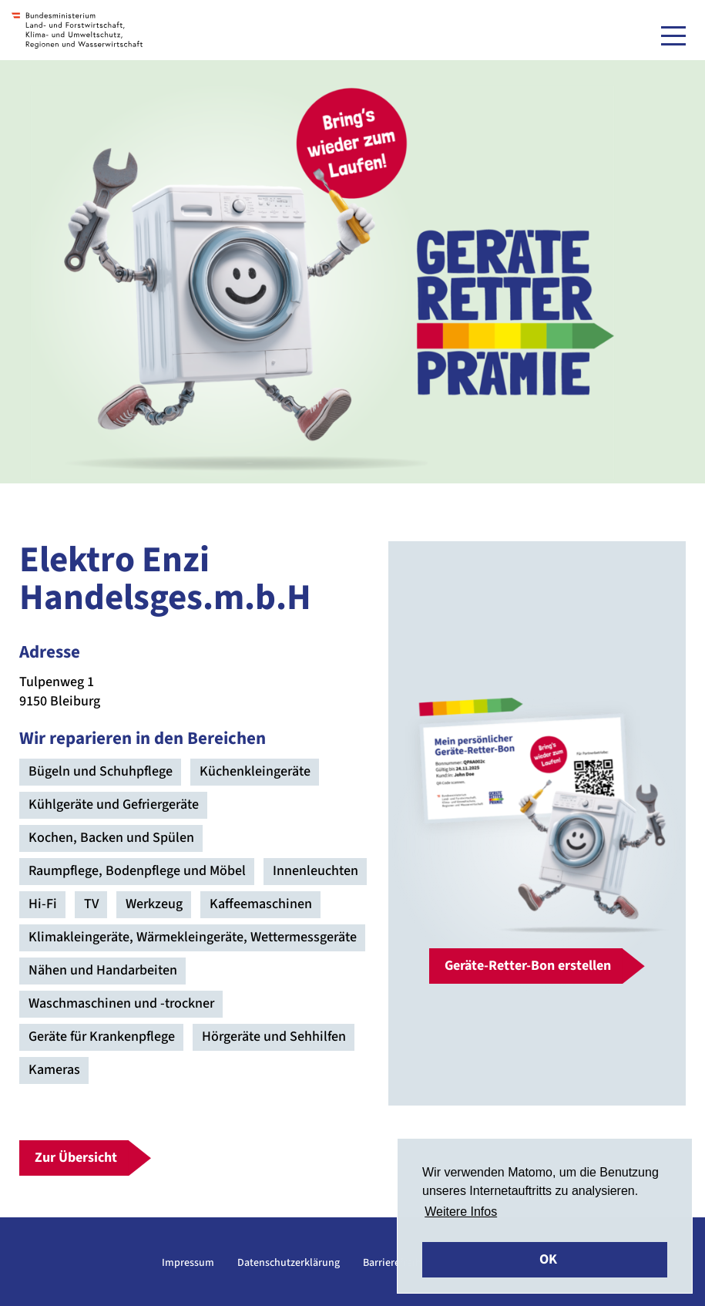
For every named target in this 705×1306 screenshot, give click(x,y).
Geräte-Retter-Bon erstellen (528, 965)
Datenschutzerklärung (288, 1263)
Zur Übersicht (76, 1157)
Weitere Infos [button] (461, 1211)
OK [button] (548, 1259)
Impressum (188, 1263)
